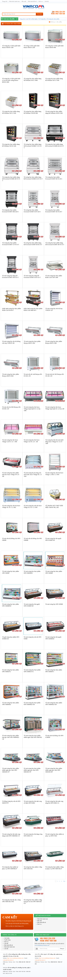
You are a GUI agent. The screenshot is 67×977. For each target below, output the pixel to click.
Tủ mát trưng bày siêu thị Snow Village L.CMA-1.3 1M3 (54, 473)
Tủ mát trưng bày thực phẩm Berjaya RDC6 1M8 (53, 342)
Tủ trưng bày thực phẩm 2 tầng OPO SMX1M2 (33, 867)
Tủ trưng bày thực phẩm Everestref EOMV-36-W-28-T (53, 210)
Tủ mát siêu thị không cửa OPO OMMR (33, 539)
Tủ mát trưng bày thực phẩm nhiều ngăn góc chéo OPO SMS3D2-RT (53, 770)
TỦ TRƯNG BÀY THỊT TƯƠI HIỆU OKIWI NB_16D (54, 506)
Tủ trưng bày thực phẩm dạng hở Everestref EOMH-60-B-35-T (54, 145)
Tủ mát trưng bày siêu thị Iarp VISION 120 (53, 309)
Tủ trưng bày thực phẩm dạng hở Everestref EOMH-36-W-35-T (33, 178)
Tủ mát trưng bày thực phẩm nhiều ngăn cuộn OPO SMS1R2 (33, 736)
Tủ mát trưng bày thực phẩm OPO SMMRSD (10, 605)
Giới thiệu (7, 938)
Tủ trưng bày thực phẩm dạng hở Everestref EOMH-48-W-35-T (11, 178)
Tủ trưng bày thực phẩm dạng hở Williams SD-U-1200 (11, 112)
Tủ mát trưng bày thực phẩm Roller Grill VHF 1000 (53, 276)
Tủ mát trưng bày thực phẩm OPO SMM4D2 (10, 703)
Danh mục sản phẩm (8, 19)
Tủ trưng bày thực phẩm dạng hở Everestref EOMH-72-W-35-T (33, 146)
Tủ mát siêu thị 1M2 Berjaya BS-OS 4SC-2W (54, 375)
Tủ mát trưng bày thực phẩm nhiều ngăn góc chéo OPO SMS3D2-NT (32, 770)
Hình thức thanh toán (14, 1)
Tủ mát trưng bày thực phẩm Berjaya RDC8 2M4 (10, 375)
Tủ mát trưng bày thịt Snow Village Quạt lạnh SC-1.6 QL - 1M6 (32, 408)
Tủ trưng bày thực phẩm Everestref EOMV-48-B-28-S (10, 210)
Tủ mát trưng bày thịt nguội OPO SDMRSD (53, 638)
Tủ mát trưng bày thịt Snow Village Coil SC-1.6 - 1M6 (10, 440)
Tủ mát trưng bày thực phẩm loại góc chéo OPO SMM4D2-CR (10, 737)
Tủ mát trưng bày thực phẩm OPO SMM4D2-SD (32, 703)
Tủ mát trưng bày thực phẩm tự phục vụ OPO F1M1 (54, 835)
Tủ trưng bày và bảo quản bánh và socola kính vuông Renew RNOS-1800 (11, 80)
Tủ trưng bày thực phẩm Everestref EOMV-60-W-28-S (53, 178)
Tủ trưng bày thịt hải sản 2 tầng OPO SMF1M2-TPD (11, 900)
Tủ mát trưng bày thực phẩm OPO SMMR (53, 572)
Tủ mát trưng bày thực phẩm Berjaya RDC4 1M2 (32, 342)
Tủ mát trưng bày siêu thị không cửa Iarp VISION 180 (11, 342)
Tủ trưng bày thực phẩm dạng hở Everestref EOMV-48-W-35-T (54, 243)
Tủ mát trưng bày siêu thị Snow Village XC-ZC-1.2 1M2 (11, 506)
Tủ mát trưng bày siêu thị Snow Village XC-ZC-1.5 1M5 (33, 506)
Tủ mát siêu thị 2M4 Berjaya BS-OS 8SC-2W (11, 408)
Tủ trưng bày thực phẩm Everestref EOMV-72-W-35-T (10, 243)
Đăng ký (62, 948)
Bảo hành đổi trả (32, 1)
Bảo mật (24, 1)
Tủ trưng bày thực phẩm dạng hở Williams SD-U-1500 (54, 79)
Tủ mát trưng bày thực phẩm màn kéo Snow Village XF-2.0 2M (10, 474)
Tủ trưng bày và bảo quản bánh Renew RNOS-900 (54, 46)
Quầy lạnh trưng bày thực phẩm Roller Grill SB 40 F (11, 309)
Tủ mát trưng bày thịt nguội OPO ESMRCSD (32, 605)
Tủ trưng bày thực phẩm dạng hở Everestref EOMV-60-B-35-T (33, 243)
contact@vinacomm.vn (8, 960)
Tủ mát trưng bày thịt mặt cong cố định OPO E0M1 (33, 802)
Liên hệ (46, 1)
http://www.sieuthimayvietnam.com (15, 958)
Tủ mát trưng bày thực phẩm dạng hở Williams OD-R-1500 (54, 112)
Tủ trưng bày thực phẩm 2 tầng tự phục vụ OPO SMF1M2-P (54, 867)
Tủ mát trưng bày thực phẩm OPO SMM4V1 (53, 670)
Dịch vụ (41, 1)
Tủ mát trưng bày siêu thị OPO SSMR (32, 638)
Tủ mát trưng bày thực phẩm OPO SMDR (10, 572)
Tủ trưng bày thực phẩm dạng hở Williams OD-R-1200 (11, 145)
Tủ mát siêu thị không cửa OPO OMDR (11, 539)
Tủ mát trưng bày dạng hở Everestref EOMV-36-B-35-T (10, 276)
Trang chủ (4, 1)
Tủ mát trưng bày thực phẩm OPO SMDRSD (32, 572)
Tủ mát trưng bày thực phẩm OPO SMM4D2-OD (53, 703)
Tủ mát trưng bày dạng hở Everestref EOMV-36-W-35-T (32, 276)
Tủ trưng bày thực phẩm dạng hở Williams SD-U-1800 (32, 79)
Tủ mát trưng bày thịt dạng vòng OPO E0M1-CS (33, 835)
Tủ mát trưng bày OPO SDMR (54, 604)
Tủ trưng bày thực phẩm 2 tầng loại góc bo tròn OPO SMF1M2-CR (33, 901)
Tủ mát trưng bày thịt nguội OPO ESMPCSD (53, 539)
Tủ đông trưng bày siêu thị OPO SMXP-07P (11, 802)
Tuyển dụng (7, 940)
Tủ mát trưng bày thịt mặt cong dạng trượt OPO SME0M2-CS (11, 835)
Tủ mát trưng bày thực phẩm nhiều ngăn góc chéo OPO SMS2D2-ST (10, 770)
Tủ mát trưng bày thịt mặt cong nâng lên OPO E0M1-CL (54, 802)
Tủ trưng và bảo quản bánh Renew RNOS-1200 (32, 46)
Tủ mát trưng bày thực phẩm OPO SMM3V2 (10, 670)
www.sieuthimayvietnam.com (42, 945)
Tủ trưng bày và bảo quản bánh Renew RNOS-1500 (11, 46)
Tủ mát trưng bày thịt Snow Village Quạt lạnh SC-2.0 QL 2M (54, 408)
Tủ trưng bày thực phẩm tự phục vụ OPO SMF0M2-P (10, 867)
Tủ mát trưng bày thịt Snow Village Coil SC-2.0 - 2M (32, 440)
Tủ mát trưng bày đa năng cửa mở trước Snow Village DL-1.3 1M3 (33, 474)
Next (64, 881)
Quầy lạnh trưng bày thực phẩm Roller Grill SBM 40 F (33, 309)
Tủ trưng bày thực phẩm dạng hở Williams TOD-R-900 (32, 112)
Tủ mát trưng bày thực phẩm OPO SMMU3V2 (32, 670)
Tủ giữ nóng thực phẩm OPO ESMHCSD (10, 638)
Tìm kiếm (39, 14)
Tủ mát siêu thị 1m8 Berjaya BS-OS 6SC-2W (33, 375)
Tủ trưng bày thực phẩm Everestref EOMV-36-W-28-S (32, 210)
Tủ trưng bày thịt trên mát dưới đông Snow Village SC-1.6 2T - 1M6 (54, 441)
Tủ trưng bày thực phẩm (12, 23)
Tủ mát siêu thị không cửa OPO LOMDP (54, 736)
